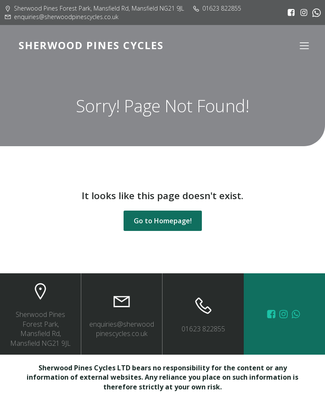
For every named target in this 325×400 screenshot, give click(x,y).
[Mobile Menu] (304, 45)
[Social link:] (314, 12)
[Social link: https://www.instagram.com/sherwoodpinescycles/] (301, 12)
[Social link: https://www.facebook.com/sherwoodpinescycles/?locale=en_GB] (289, 12)
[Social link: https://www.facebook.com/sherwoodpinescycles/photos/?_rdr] (272, 313)
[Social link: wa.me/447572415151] (297, 313)
